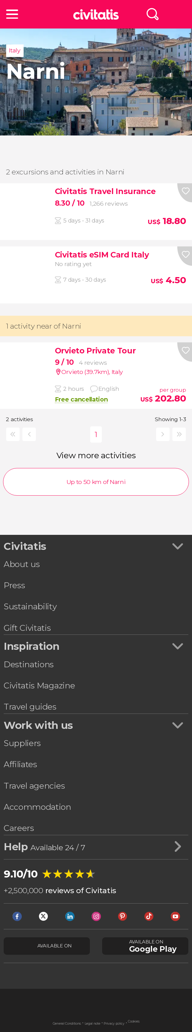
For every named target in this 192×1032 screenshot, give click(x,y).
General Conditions (67, 1024)
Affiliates (20, 764)
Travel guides (30, 707)
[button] (12, 14)
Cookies (133, 1021)
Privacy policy (114, 1024)
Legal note (92, 1024)
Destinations (29, 664)
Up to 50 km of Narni (96, 482)
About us (22, 564)
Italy (14, 50)
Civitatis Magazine (39, 685)
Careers (19, 828)
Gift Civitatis (27, 628)
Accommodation (37, 807)
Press (14, 585)
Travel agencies (34, 786)
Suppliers (22, 743)
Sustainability (30, 606)
